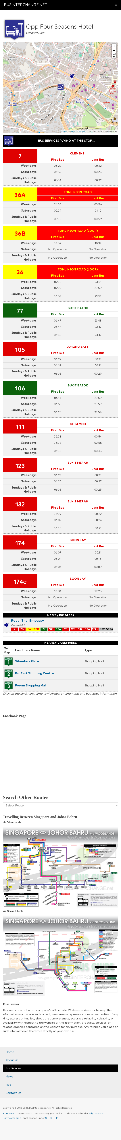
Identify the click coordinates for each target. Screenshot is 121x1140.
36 (20, 272)
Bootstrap (9, 1113)
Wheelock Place (27, 661)
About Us (11, 1060)
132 (20, 505)
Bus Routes (13, 1068)
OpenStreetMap (78, 131)
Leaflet (65, 131)
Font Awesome (12, 1118)
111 (20, 427)
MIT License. (96, 1113)
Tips (8, 1084)
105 (20, 350)
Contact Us (13, 1092)
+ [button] (114, 46)
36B (20, 234)
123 (20, 466)
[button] (114, 55)
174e (20, 582)
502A (109, 629)
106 (20, 389)
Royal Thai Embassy (27, 620)
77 (20, 311)
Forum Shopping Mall (30, 685)
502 (102, 629)
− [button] (114, 51)
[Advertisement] (60, 761)
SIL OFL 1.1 (52, 1118)
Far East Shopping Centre (34, 673)
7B (22, 629)
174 (20, 543)
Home (9, 1052)
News (9, 1076)
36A (20, 195)
